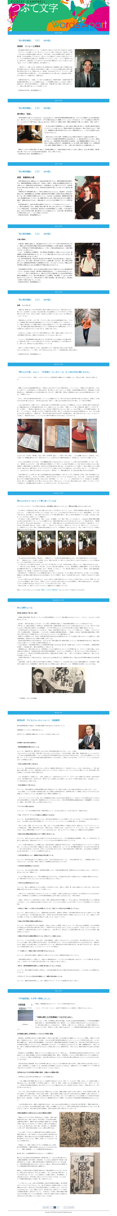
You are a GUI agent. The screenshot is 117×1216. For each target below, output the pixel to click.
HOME (13, 4)
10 (65, 1207)
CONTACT (41, 4)
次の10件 (71, 1207)
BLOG (34, 4)
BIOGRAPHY (26, 4)
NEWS (19, 4)
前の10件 (46, 1207)
